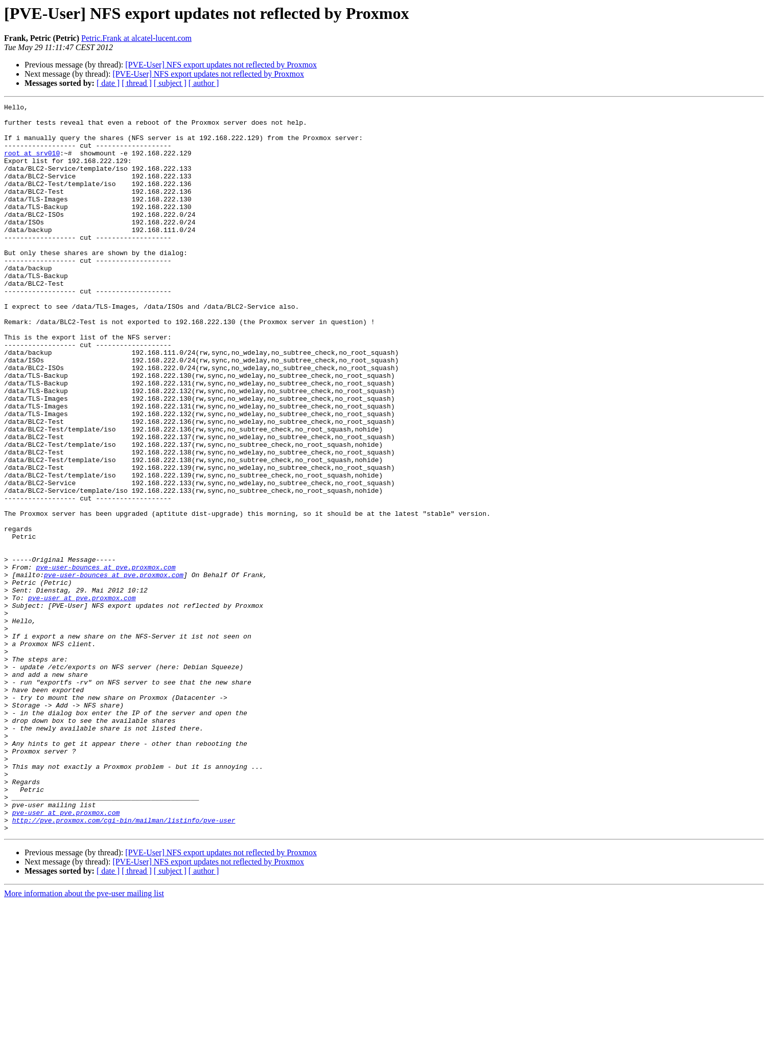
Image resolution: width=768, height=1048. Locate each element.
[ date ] (108, 83)
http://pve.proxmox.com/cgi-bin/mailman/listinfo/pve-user (124, 964)
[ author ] (204, 83)
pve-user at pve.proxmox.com (82, 697)
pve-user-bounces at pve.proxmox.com (105, 660)
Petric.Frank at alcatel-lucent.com (136, 38)
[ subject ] (170, 83)
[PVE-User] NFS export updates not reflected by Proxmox (221, 64)
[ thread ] (137, 83)
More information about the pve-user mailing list (84, 1039)
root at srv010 (32, 163)
